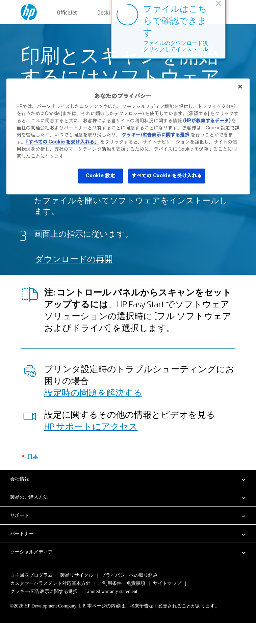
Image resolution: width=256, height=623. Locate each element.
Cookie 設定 (100, 176)
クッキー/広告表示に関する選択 (44, 591)
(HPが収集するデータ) (206, 121)
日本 (32, 456)
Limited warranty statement (111, 591)
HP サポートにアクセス (91, 426)
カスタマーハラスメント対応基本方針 (51, 583)
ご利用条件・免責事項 (121, 583)
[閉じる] (240, 86)
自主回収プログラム (31, 575)
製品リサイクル (76, 575)
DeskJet (106, 12)
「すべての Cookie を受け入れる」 (62, 142)
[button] (128, 479)
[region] (128, 136)
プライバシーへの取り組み (129, 575)
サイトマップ (167, 583)
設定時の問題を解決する (93, 392)
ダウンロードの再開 (74, 259)
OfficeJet (67, 12)
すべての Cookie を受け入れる (167, 176)
